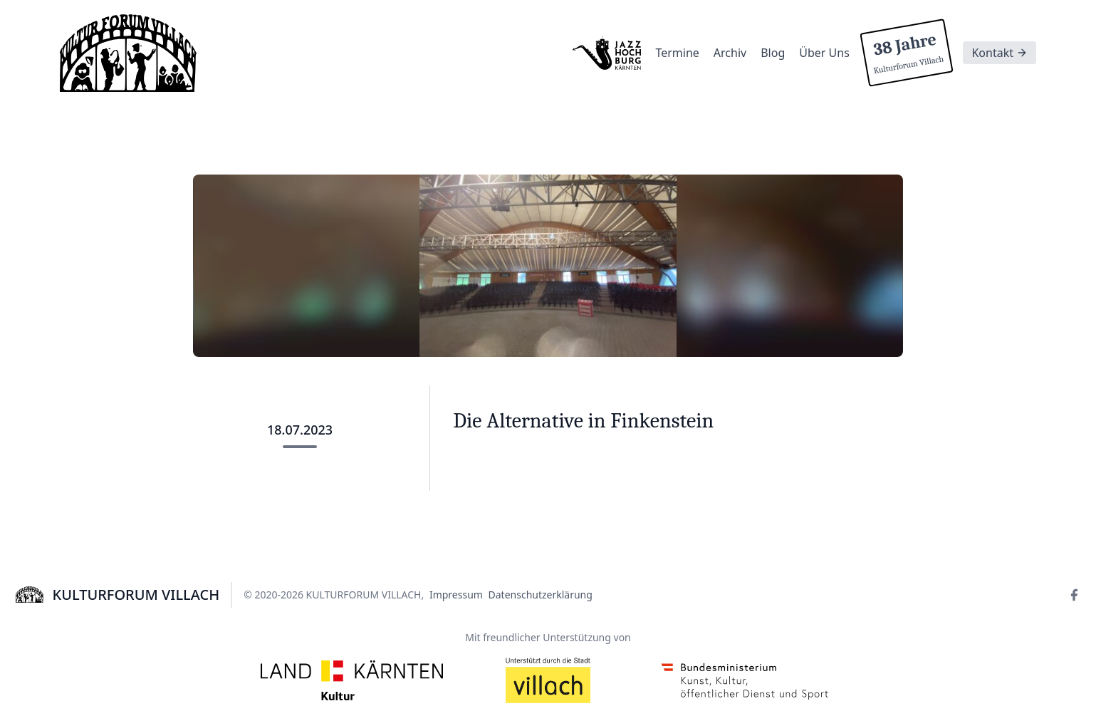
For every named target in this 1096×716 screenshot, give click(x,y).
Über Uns (824, 53)
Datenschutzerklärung (541, 594)
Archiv (730, 53)
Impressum (456, 594)
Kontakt (999, 53)
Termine (677, 53)
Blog (773, 53)
